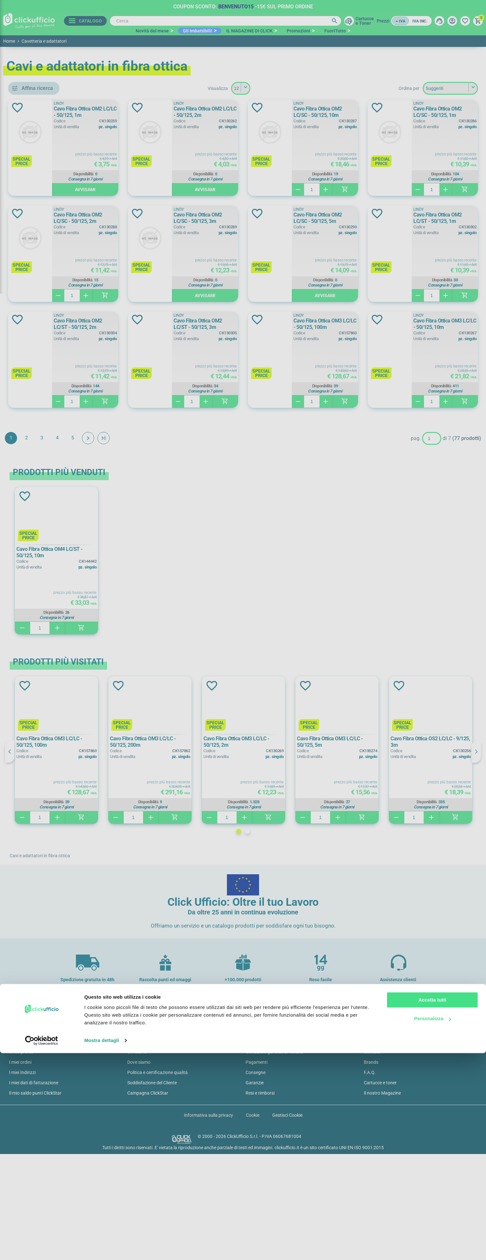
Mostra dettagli (101, 1247)
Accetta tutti (432, 1207)
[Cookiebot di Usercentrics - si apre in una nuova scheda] (42, 1247)
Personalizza (432, 1225)
